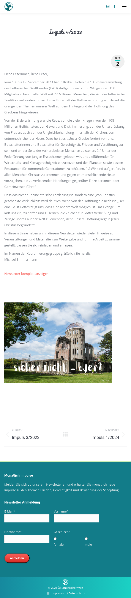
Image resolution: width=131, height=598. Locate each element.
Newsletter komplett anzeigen (26, 273)
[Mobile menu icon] (124, 6)
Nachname (13, 532)
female (59, 544)
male (88, 544)
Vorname (61, 511)
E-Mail (9, 511)
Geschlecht (62, 532)
